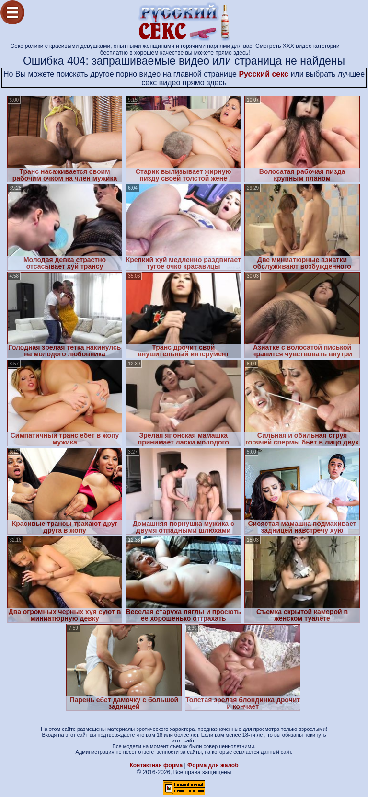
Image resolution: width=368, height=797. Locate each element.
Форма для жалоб (213, 765)
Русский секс (263, 74)
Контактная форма (156, 765)
